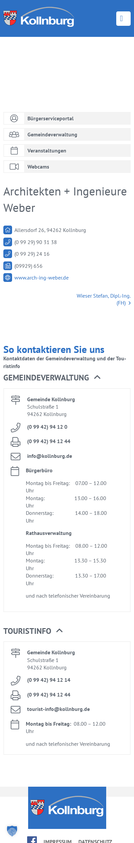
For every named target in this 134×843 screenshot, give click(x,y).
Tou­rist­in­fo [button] (33, 631)
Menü (123, 18)
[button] (12, 831)
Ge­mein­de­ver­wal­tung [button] (51, 377)
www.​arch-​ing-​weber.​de (41, 277)
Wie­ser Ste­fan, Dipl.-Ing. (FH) (104, 299)
